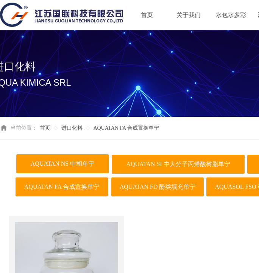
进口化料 (72, 128)
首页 (45, 128)
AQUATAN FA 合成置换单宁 (126, 128)
